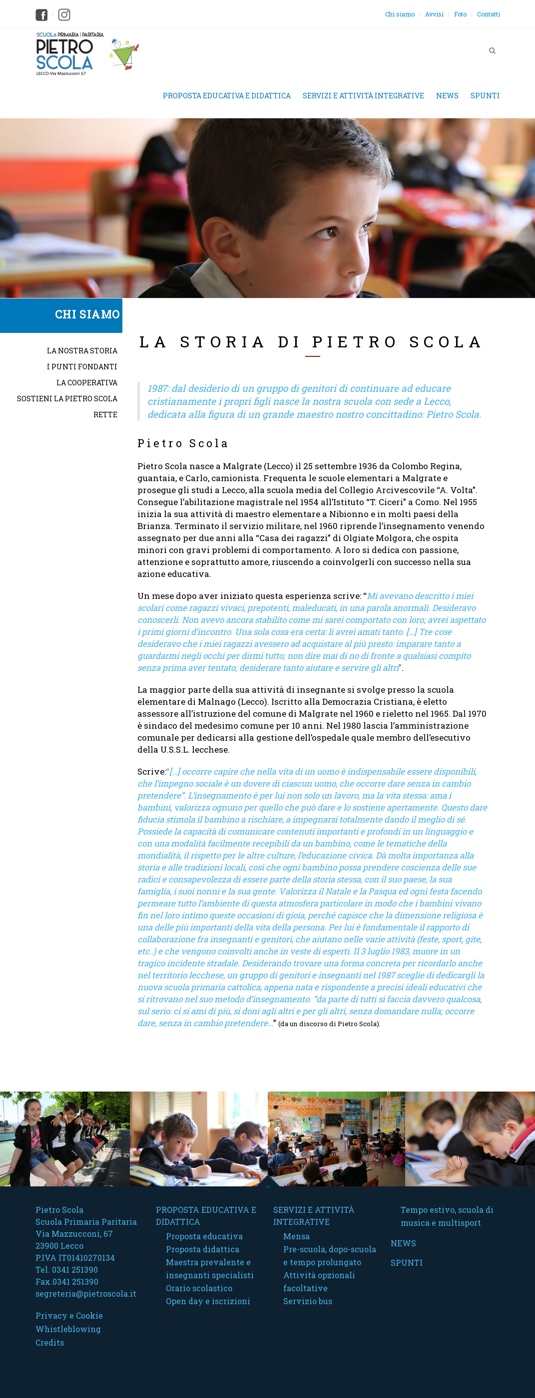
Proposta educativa (204, 1236)
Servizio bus (307, 1301)
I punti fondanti (82, 366)
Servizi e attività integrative (363, 95)
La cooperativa (86, 382)
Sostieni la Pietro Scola (67, 398)
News (447, 95)
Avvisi (434, 14)
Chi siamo (400, 14)
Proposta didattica (202, 1249)
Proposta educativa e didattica (227, 95)
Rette (105, 414)
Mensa (296, 1236)
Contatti (488, 14)
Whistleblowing (68, 1329)
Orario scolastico (199, 1288)
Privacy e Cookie (69, 1315)
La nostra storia (82, 350)
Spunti (485, 95)
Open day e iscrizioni (208, 1301)
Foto (460, 14)
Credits (49, 1342)
